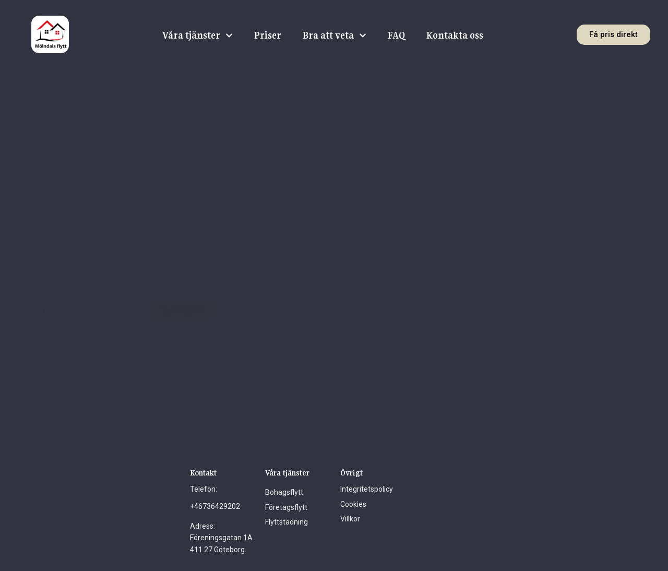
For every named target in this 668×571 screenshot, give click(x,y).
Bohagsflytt (284, 492)
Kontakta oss (454, 35)
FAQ (396, 35)
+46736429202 (215, 506)
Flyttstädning (286, 522)
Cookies (353, 504)
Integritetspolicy (366, 489)
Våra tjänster (197, 35)
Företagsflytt (286, 507)
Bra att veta (334, 35)
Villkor (350, 519)
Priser (267, 35)
